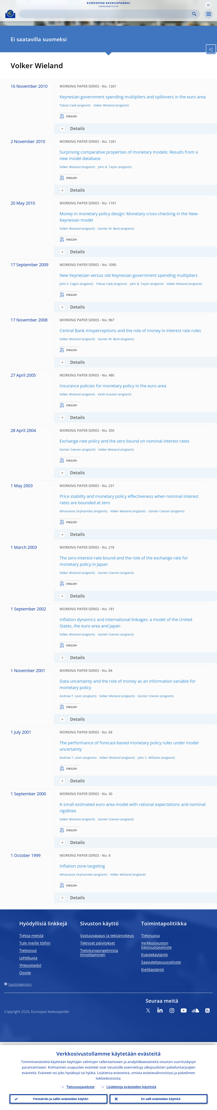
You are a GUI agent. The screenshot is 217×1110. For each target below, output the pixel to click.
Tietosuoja (150, 935)
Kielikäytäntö (152, 969)
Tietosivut (28, 950)
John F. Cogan (69, 284)
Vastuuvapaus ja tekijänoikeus (107, 935)
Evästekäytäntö (154, 954)
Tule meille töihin (34, 943)
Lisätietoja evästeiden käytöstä (131, 1084)
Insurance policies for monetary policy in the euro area (113, 386)
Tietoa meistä (31, 935)
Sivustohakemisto (20, 984)
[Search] (106, 14)
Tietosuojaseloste (80, 1084)
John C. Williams (149, 758)
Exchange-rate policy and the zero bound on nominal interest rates (124, 441)
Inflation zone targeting (82, 866)
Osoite (25, 972)
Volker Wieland (104, 105)
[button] (208, 5)
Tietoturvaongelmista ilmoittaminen (99, 952)
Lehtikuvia (28, 957)
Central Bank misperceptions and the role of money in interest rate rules (130, 330)
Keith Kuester (107, 394)
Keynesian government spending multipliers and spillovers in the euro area (133, 97)
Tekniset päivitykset (97, 943)
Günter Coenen (70, 449)
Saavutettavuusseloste (161, 962)
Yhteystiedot (30, 965)
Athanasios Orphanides (76, 511)
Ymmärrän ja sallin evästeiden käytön (58, 1097)
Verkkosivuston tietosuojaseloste (156, 945)
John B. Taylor (107, 167)
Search (194, 14)
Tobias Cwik (68, 105)
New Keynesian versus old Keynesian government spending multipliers (129, 275)
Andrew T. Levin (71, 696)
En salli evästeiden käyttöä (158, 1097)
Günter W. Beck (109, 229)
